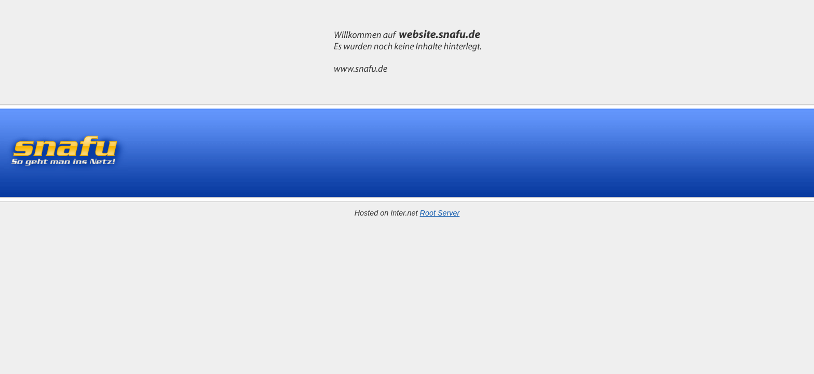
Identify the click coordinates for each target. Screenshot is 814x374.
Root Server (440, 213)
